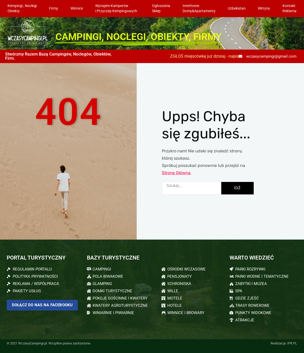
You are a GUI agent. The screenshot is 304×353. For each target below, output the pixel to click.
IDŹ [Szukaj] (237, 188)
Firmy (53, 8)
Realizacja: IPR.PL (284, 343)
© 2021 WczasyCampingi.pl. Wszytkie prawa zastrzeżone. (49, 343)
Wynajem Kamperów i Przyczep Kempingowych (117, 8)
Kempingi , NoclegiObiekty (22, 8)
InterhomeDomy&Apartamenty (199, 8)
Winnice (77, 8)
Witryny (264, 8)
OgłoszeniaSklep (161, 8)
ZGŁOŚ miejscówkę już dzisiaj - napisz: (206, 56)
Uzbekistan (237, 8)
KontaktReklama (289, 8)
